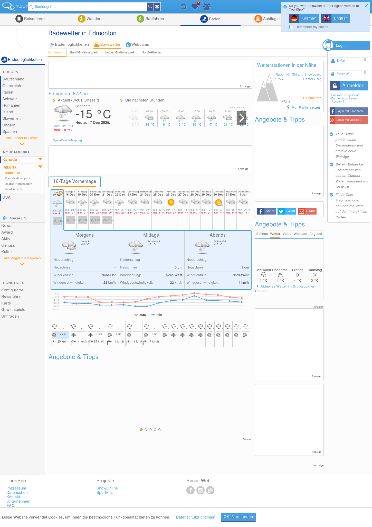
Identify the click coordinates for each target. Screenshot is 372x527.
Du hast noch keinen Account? (344, 100)
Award (7, 232)
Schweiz (9, 99)
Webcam (300, 234)
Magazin (18, 218)
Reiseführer (34, 19)
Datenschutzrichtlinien (195, 517)
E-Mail (310, 211)
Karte (6, 303)
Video (287, 234)
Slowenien (11, 119)
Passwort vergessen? (345, 95)
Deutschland (13, 79)
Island (7, 112)
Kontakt (13, 497)
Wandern (94, 19)
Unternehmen (18, 502)
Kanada (9, 160)
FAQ (10, 506)
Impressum (16, 489)
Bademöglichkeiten (72, 45)
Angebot (315, 234)
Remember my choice (311, 27)
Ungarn (8, 125)
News (6, 226)
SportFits (105, 493)
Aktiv (5, 239)
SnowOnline (107, 489)
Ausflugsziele (274, 19)
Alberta (10, 167)
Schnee (262, 234)
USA (6, 197)
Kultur (6, 252)
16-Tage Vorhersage (75, 181)
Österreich (11, 86)
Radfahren (154, 19)
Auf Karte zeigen (306, 107)
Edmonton (55, 52)
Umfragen (10, 316)
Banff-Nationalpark (84, 52)
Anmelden (353, 86)
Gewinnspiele (13, 310)
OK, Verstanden (238, 517)
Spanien (9, 132)
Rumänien (11, 105)
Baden (214, 19)
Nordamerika (16, 152)
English (341, 18)
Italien (7, 92)
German (309, 18)
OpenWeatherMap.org (67, 140)
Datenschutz (17, 493)
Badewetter (110, 45)
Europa (10, 72)
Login (341, 46)
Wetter (275, 234)
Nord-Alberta (151, 52)
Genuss (8, 245)
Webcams (140, 45)
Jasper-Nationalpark (119, 52)
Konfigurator (12, 290)
